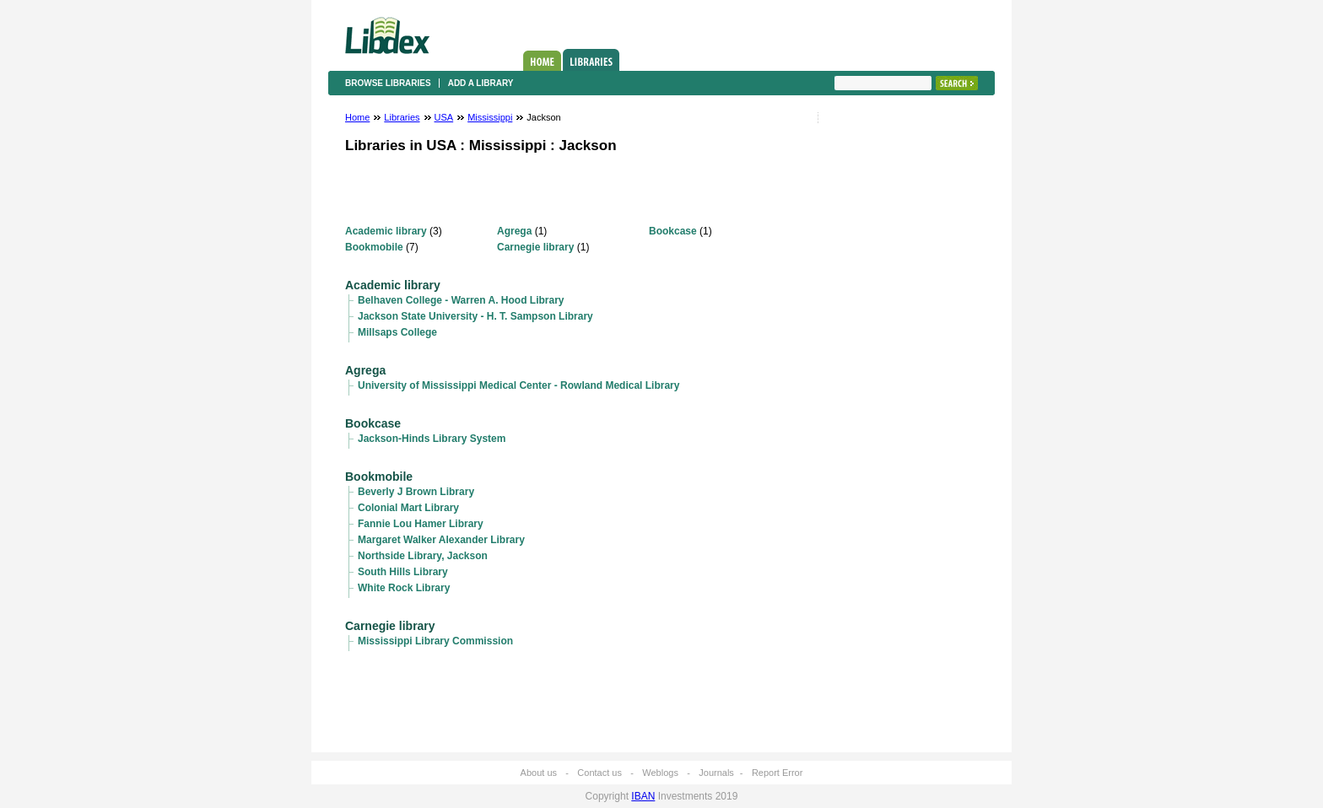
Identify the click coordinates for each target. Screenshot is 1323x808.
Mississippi (489, 117)
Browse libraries (388, 83)
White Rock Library (404, 588)
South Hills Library (403, 572)
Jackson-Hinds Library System (431, 438)
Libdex (387, 35)
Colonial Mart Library (408, 508)
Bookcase (673, 231)
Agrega (514, 231)
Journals (716, 773)
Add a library (481, 83)
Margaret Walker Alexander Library (441, 540)
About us (539, 773)
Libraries (591, 60)
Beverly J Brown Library (416, 492)
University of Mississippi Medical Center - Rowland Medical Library (518, 385)
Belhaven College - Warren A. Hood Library (461, 300)
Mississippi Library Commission (435, 641)
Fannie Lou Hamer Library (420, 524)
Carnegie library (535, 247)
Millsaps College (397, 332)
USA (444, 117)
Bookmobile (374, 247)
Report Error (777, 773)
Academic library (386, 231)
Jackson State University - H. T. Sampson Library (475, 316)
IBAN (643, 796)
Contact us (599, 773)
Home (542, 61)
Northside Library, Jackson (423, 556)
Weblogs (660, 773)
